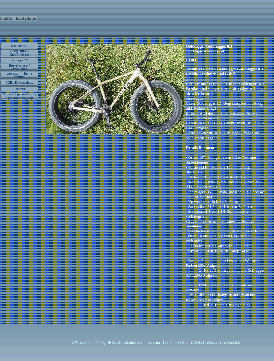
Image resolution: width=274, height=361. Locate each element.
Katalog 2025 (19, 60)
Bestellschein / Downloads (19, 67)
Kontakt (19, 89)
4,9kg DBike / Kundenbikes (19, 52)
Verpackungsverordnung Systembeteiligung (19, 96)
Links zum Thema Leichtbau (19, 75)
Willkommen (19, 46)
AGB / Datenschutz (19, 82)
